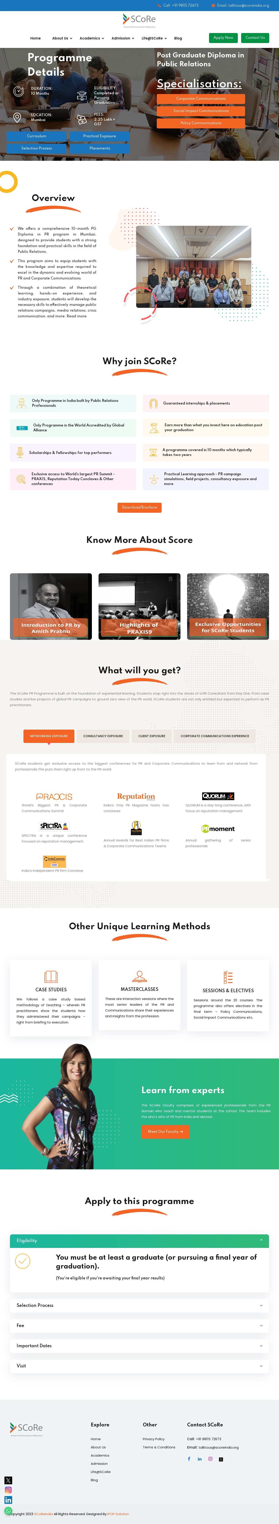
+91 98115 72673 (208, 1439)
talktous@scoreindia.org (219, 1447)
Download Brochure (139, 507)
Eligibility (27, 1241)
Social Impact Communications (201, 111)
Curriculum (36, 136)
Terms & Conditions (159, 1447)
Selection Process (36, 148)
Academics (90, 38)
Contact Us (255, 38)
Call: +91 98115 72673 (178, 6)
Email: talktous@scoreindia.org (240, 6)
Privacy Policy (154, 1439)
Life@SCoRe (152, 38)
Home (35, 38)
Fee (20, 1326)
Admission (121, 38)
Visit (21, 1366)
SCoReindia (43, 1514)
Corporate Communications (201, 99)
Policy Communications (200, 123)
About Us (60, 38)
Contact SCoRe (205, 1425)
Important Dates (34, 1346)
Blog (178, 38)
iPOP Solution (118, 1514)
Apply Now (223, 38)
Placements (99, 148)
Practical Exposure (99, 136)
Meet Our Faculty (165, 1132)
